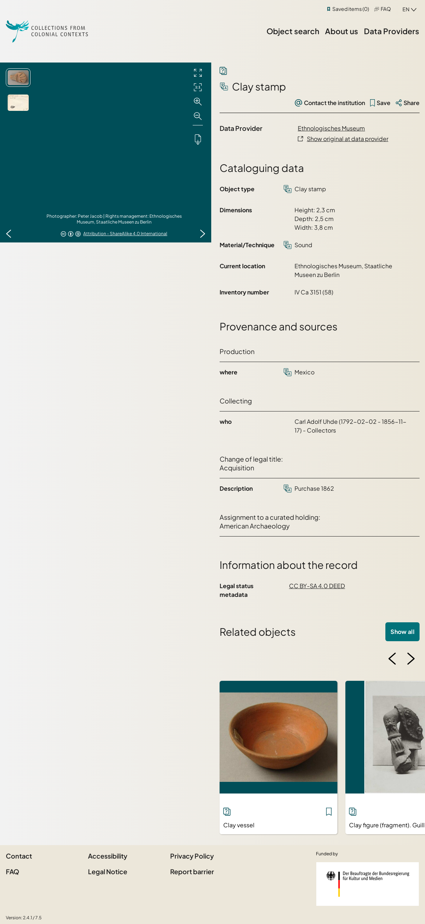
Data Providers (391, 31)
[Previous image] (9, 234)
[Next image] (202, 234)
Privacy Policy (192, 856)
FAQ (386, 8)
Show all (402, 631)
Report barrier (192, 871)
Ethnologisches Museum (331, 128)
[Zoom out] (198, 116)
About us (341, 31)
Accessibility (107, 856)
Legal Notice (107, 871)
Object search (292, 31)
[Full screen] (198, 73)
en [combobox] (405, 9)
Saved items (350, 8)
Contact (19, 856)
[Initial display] (198, 87)
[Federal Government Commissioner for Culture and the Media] (367, 884)
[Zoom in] (198, 102)
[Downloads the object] (198, 139)
